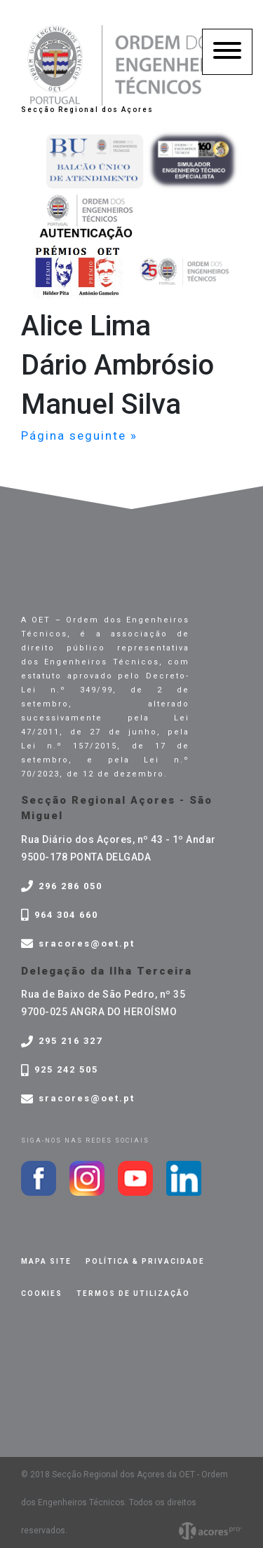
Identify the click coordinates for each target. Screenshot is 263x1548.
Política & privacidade (145, 1261)
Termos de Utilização (133, 1293)
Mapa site (46, 1261)
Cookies (41, 1293)
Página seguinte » (79, 435)
